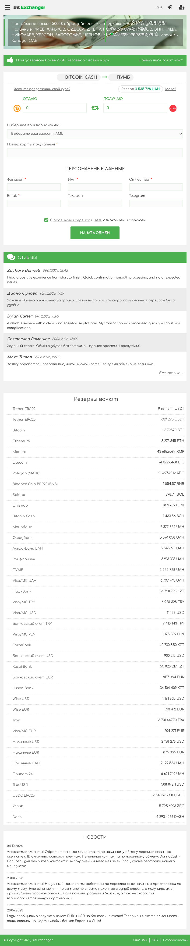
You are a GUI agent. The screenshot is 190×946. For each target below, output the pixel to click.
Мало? (170, 89)
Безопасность (175, 940)
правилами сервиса (71, 220)
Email (12, 196)
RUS (159, 8)
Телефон (75, 196)
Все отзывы (171, 373)
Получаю (113, 99)
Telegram (137, 196)
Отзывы (140, 940)
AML (98, 220)
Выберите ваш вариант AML (34, 125)
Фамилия (15, 179)
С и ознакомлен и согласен (95, 220)
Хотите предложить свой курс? (42, 89)
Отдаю (30, 99)
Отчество (139, 179)
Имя (71, 179)
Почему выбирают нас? (161, 60)
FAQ (155, 940)
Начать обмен (95, 233)
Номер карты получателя (31, 144)
